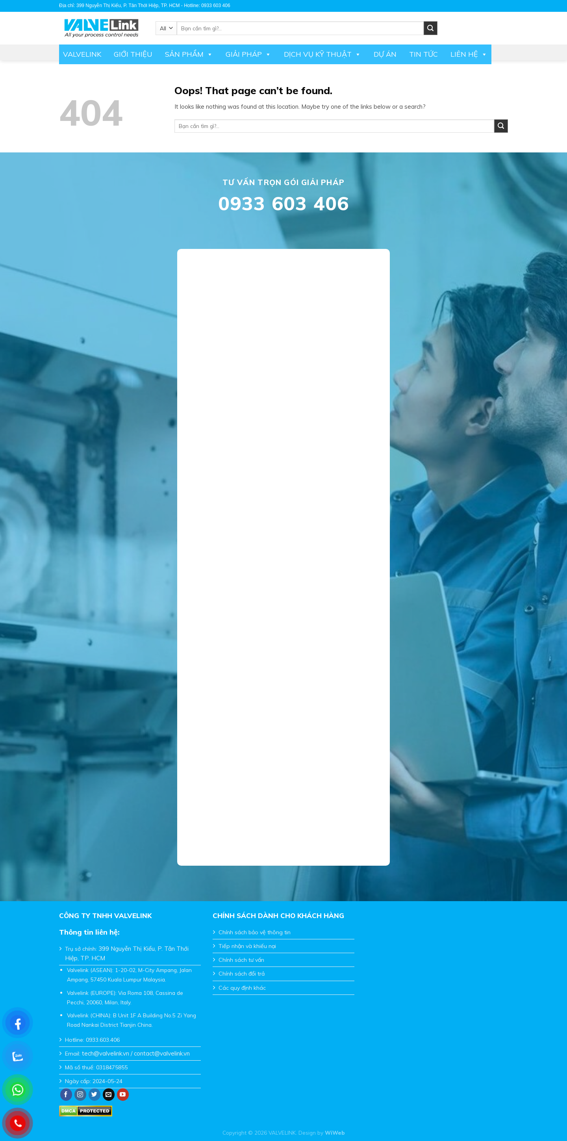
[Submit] (501, 126)
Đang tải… (283, 552)
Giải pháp (248, 54)
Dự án (385, 54)
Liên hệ (468, 54)
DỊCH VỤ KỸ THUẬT (322, 54)
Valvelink (82, 54)
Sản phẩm (189, 54)
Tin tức (423, 54)
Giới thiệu (133, 54)
